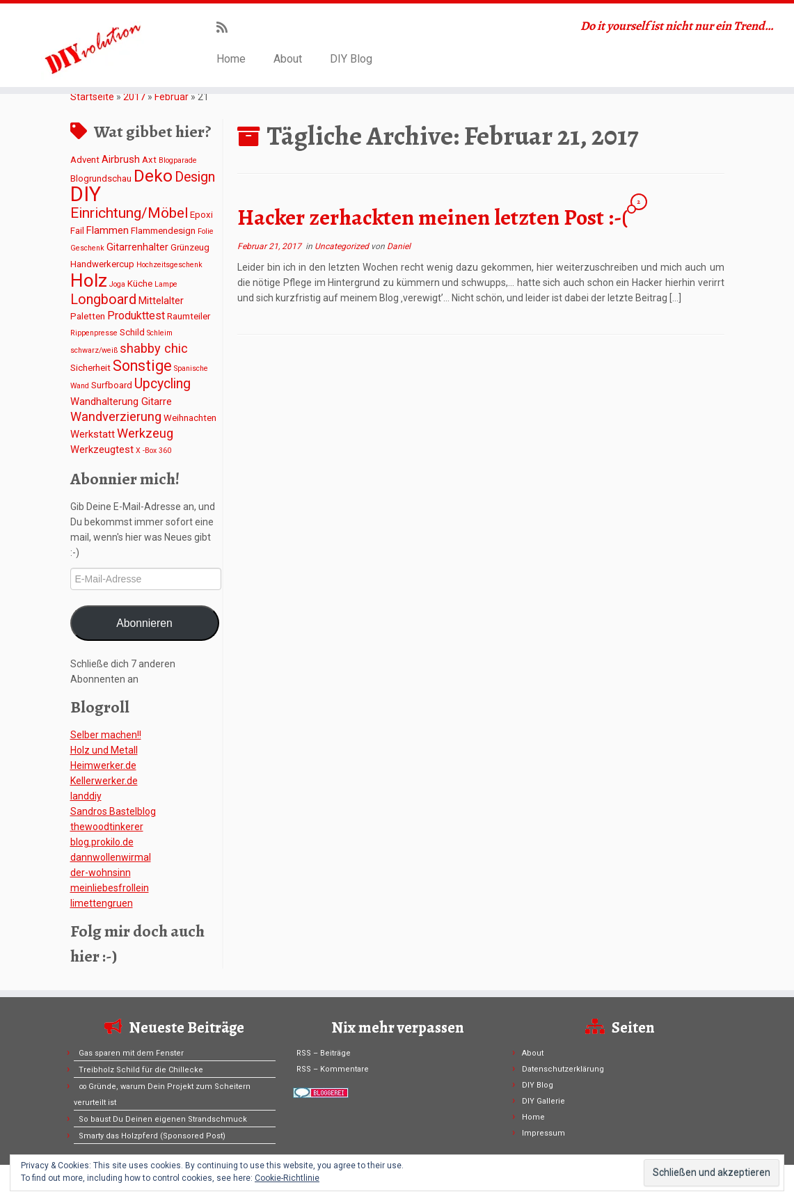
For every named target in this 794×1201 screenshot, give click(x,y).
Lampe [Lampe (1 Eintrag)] (165, 284)
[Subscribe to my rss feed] (226, 27)
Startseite (92, 96)
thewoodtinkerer (106, 826)
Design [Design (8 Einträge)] (195, 177)
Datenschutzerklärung (563, 1069)
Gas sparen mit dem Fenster (131, 1053)
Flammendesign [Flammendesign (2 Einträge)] (163, 230)
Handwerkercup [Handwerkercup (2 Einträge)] (102, 264)
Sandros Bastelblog (113, 811)
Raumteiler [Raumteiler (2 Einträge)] (188, 316)
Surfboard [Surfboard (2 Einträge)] (111, 385)
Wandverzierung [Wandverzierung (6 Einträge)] (115, 416)
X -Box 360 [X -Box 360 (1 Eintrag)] (153, 450)
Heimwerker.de (103, 765)
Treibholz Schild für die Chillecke (141, 1069)
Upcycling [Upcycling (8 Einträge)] (162, 384)
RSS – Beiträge (323, 1053)
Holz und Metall (104, 750)
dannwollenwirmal (110, 857)
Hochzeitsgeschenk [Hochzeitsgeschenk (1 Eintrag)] (169, 264)
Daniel (399, 246)
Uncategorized (343, 246)
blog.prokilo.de (102, 842)
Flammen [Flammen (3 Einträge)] (107, 230)
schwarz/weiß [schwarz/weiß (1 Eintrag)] (94, 350)
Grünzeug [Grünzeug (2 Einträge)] (189, 247)
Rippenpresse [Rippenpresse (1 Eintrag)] (94, 332)
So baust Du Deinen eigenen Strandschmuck (163, 1119)
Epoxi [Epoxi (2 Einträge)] (201, 214)
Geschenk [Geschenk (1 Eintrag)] (87, 248)
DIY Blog (351, 58)
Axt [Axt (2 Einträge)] (149, 159)
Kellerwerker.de (104, 780)
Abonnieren (144, 623)
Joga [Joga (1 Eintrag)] (117, 284)
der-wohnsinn (100, 872)
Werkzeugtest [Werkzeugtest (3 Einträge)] (102, 449)
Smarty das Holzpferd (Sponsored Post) (152, 1135)
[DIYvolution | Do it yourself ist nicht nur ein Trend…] (93, 45)
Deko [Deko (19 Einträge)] (153, 176)
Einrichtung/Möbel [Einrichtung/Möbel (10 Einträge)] (129, 213)
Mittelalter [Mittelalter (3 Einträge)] (161, 300)
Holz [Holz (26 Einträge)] (88, 280)
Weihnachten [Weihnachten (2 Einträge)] (190, 418)
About (287, 58)
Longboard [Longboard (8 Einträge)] (103, 300)
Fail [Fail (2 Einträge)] (77, 230)
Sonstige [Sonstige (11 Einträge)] (142, 365)
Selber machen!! (105, 734)
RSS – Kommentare (332, 1069)
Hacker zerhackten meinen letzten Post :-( (432, 217)
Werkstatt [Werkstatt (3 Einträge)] (92, 434)
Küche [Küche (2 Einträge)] (139, 283)
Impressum (543, 1133)
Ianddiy (86, 796)
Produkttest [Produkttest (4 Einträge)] (136, 315)
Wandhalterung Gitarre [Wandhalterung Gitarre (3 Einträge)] (121, 401)
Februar (171, 96)
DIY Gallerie (543, 1101)
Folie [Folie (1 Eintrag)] (206, 231)
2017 (134, 96)
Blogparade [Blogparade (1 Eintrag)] (178, 160)
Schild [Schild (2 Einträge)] (132, 332)
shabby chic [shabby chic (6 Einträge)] (154, 348)
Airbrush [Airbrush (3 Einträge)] (121, 159)
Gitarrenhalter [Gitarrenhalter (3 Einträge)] (137, 247)
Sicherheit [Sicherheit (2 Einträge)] (90, 368)
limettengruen (101, 903)
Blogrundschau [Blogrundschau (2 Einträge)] (101, 178)
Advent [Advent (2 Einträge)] (85, 159)
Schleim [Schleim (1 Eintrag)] (160, 332)
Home (231, 58)
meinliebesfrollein (109, 887)
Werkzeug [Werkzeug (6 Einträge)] (145, 433)
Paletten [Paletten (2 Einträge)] (87, 316)
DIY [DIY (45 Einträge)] (85, 194)
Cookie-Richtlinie (287, 1178)
